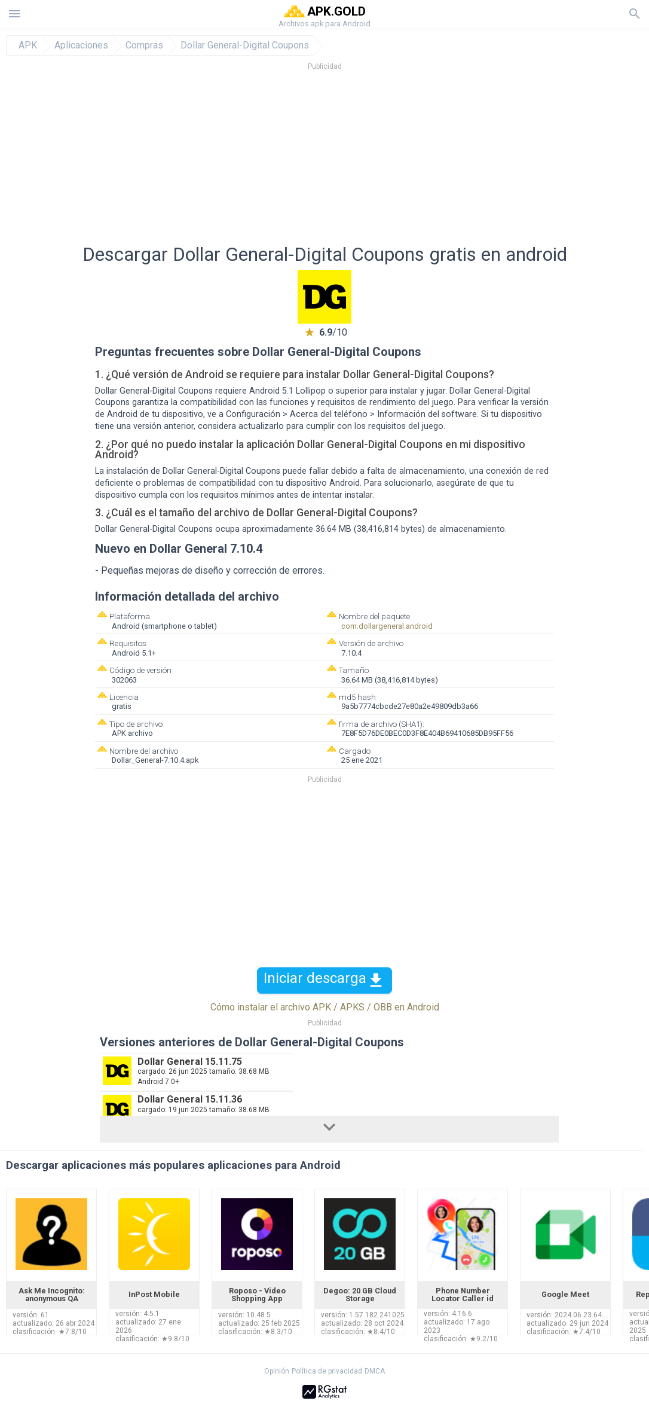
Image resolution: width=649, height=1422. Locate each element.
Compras (144, 45)
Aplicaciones (81, 45)
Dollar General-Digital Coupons (244, 45)
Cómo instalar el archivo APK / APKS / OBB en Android (324, 1007)
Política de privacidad (327, 1371)
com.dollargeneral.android (387, 626)
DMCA (375, 1371)
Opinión (276, 1371)
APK (28, 45)
